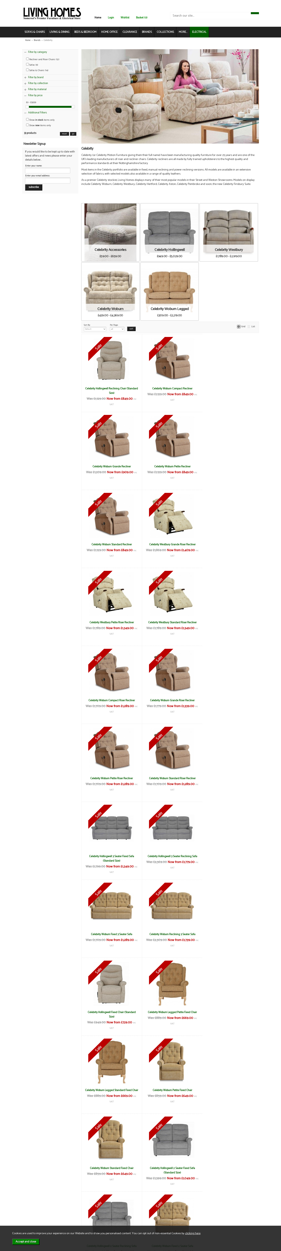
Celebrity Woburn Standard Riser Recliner (229, 622)
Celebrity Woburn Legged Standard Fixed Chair (111, 858)
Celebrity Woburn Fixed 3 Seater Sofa (229, 700)
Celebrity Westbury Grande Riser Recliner (229, 466)
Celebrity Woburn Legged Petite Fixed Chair (229, 778)
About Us (33, 1210)
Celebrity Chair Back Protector (229, 1090)
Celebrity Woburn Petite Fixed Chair (170, 856)
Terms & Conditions (78, 1206)
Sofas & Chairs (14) (37, 70)
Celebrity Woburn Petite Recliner (111, 466)
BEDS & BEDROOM (85, 32)
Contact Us (34, 1214)
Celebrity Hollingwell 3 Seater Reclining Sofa (170, 700)
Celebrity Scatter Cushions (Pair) (229, 1168)
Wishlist (125, 18)
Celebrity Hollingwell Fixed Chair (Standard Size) (170, 780)
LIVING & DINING (59, 32)
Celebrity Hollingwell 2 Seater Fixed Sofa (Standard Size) (110, 936)
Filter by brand (36, 77)
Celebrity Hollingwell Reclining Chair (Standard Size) (110, 390)
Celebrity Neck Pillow (170, 1168)
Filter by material (37, 89)
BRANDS (147, 32)
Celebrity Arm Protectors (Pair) (170, 1090)
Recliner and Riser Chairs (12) (42, 59)
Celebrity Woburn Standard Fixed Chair (229, 856)
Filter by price (35, 95)
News (31, 1206)
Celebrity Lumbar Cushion (111, 1168)
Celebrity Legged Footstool (229, 1012)
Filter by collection (38, 83)
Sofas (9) (32, 65)
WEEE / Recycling (76, 1219)
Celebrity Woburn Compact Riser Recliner (229, 544)
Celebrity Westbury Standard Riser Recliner (170, 544)
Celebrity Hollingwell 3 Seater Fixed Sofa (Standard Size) (110, 702)
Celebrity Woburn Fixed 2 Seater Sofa (229, 934)
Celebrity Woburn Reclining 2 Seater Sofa (170, 1012)
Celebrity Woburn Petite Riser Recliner (170, 622)
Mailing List (34, 1219)
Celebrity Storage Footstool (111, 1090)
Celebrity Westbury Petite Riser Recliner (111, 544)
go (73, 134)
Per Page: (117, 327)
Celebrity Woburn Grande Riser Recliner (111, 622)
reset (64, 134)
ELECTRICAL (199, 32)
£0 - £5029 (31, 102)
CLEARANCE (129, 32)
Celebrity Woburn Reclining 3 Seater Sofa (111, 778)
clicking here (192, 1233)
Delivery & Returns (77, 1210)
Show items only (40, 120)
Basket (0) (141, 18)
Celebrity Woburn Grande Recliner (229, 388)
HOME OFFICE (109, 32)
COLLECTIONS (165, 32)
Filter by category (37, 52)
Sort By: (95, 327)
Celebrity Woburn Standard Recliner (170, 466)
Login (111, 18)
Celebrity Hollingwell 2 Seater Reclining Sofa (170, 934)
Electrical (33, 1223)
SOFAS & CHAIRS (34, 32)
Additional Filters (37, 113)
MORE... (183, 32)
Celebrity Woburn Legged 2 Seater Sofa (111, 1012)
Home (98, 18)
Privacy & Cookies (76, 1214)
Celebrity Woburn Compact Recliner (170, 388)
